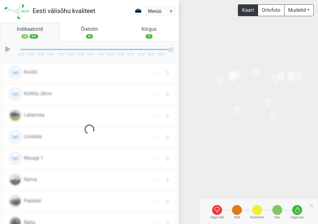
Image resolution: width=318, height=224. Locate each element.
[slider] (171, 49)
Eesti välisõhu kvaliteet (64, 11)
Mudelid (297, 10)
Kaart (248, 10)
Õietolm (89, 32)
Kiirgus (149, 32)
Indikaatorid (29, 32)
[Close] (311, 205)
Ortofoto (271, 10)
